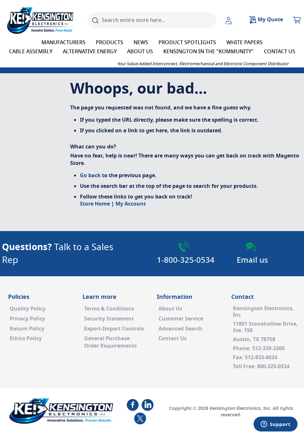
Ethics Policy (26, 338)
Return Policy (27, 329)
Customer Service (180, 319)
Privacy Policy (27, 319)
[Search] (95, 20)
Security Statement (109, 319)
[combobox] (152, 20)
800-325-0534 (273, 366)
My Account (130, 204)
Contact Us (172, 338)
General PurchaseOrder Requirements (110, 342)
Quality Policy (28, 309)
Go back (90, 175)
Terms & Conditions (109, 309)
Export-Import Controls (114, 329)
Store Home (95, 204)
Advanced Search (180, 329)
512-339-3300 (268, 348)
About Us (170, 309)
